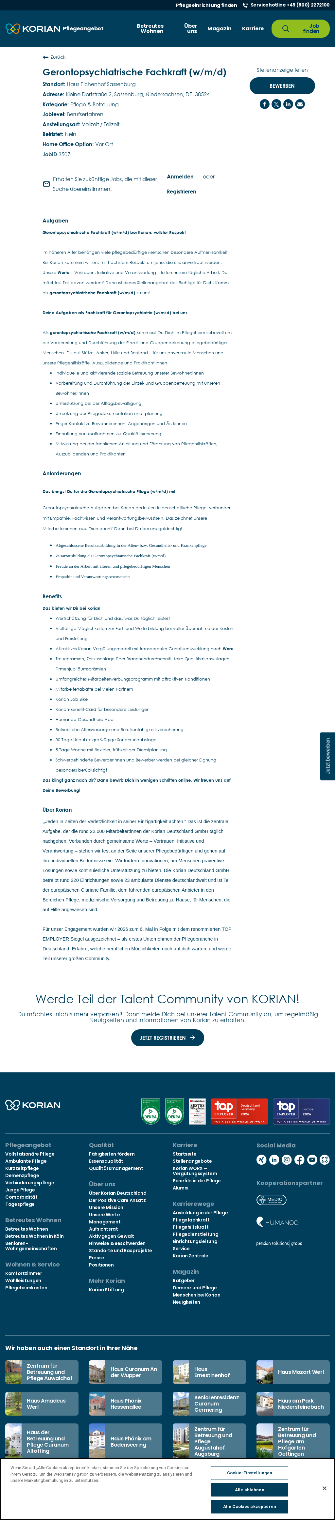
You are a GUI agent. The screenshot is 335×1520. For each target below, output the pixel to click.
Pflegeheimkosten (26, 1287)
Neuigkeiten (186, 1302)
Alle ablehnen (249, 1491)
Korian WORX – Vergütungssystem (195, 1171)
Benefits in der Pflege (197, 1180)
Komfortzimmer (23, 1273)
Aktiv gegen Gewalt (111, 1236)
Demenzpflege (22, 1175)
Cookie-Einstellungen (250, 1474)
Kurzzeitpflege (22, 1168)
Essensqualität (106, 1161)
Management (104, 1222)
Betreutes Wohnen (26, 1229)
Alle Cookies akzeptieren (249, 1508)
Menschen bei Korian (196, 1295)
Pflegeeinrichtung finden (206, 5)
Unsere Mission (106, 1207)
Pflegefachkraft (191, 1220)
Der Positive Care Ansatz (117, 1200)
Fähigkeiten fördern (111, 1154)
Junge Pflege (20, 1190)
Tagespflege (20, 1204)
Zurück (54, 57)
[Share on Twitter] (276, 104)
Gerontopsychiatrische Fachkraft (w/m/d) (134, 71)
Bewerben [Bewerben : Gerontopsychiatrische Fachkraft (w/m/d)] (282, 86)
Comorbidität (21, 1197)
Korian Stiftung (106, 1289)
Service (181, 1248)
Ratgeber (184, 1280)
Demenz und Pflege (195, 1287)
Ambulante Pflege (25, 1161)
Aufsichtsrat (103, 1229)
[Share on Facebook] (265, 104)
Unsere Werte (104, 1214)
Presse (96, 1257)
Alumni (180, 1188)
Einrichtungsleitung (195, 1241)
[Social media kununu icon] (325, 1160)
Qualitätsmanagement (116, 1168)
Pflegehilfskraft (190, 1227)
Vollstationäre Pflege (29, 1154)
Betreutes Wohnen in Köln (34, 1236)
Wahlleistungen (23, 1280)
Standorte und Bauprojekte (120, 1250)
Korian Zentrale (190, 1255)
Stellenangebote (192, 1161)
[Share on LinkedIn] (288, 104)
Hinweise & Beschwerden (117, 1243)
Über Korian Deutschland (118, 1193)
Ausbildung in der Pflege (200, 1212)
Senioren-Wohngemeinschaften (31, 1246)
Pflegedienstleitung (195, 1234)
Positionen (101, 1265)
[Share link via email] (300, 104)
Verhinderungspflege (29, 1182)
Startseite (184, 1154)
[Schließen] (324, 1490)
